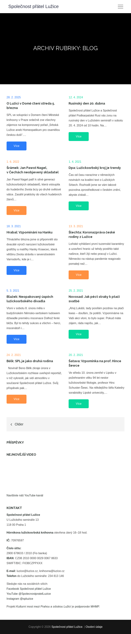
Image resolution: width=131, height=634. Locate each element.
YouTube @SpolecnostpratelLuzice (29, 593)
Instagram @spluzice (20, 598)
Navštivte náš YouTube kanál (25, 495)
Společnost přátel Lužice (33, 6)
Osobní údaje (93, 626)
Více (16, 145)
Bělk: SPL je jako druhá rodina (30, 361)
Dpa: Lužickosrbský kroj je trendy (95, 168)
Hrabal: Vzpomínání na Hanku (29, 232)
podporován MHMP (87, 606)
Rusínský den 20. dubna (87, 103)
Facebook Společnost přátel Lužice (29, 588)
